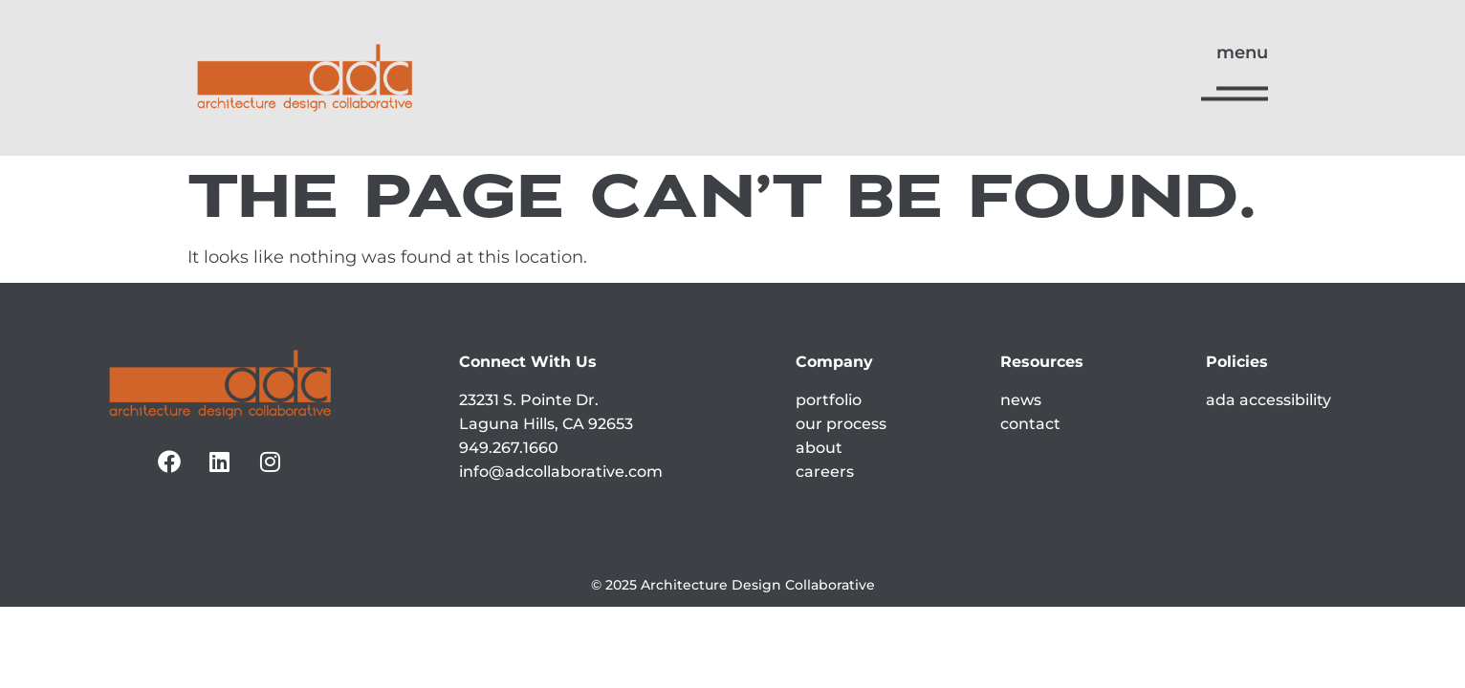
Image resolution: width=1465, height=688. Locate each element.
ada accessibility (1268, 400)
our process (841, 424)
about (819, 448)
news (1020, 400)
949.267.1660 (508, 448)
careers (825, 471)
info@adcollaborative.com (561, 471)
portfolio (829, 400)
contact (1030, 424)
